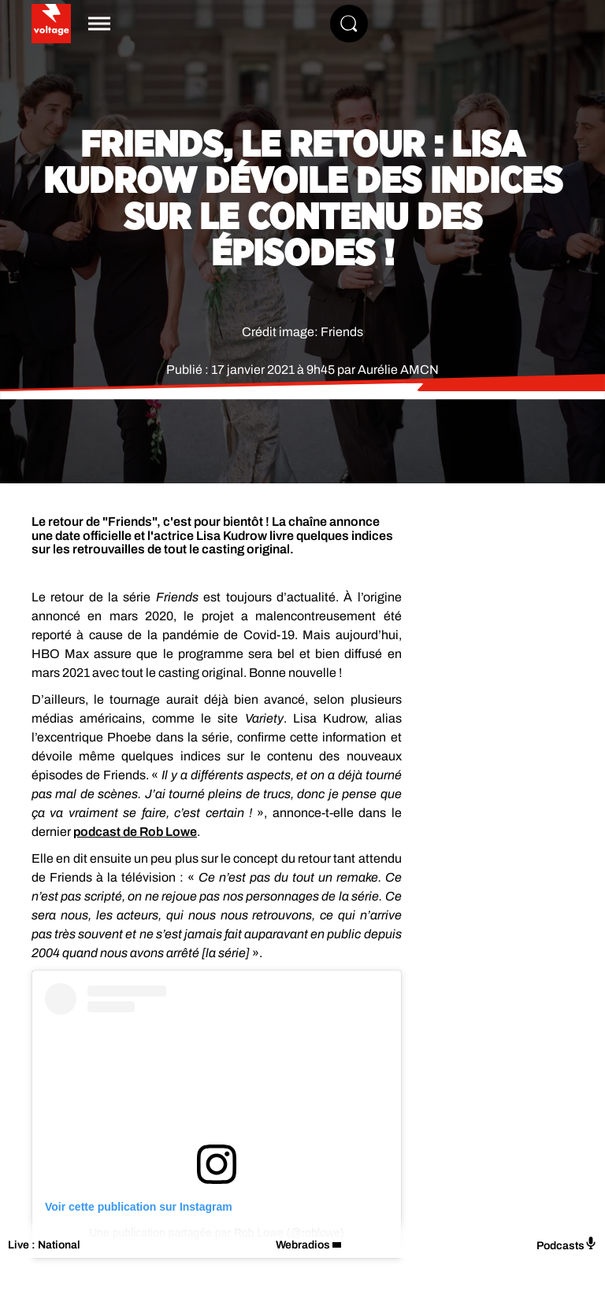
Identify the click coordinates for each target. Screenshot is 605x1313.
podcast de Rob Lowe (135, 831)
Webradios (303, 1245)
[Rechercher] (349, 24)
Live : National (44, 1245)
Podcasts (566, 1244)
